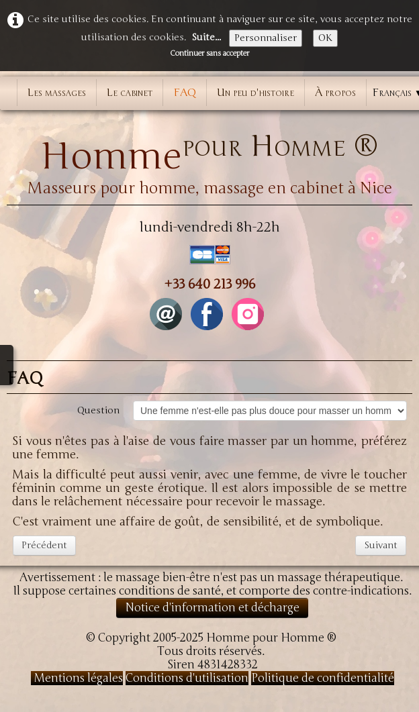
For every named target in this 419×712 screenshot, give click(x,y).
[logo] (210, 158)
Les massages (57, 92)
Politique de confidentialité (322, 678)
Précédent (44, 545)
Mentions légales (77, 678)
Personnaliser (265, 38)
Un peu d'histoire (255, 92)
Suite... (206, 37)
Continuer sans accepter (209, 53)
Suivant (381, 545)
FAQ (184, 92)
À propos (335, 92)
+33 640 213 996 (210, 284)
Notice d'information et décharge (212, 608)
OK (325, 38)
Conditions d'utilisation (187, 678)
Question (98, 410)
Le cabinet (129, 92)
